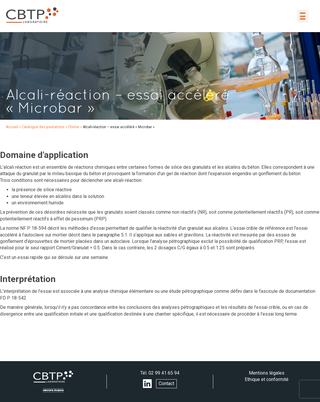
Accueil (12, 127)
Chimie (73, 127)
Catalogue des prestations (43, 127)
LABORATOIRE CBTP (32, 15)
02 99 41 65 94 (163, 373)
